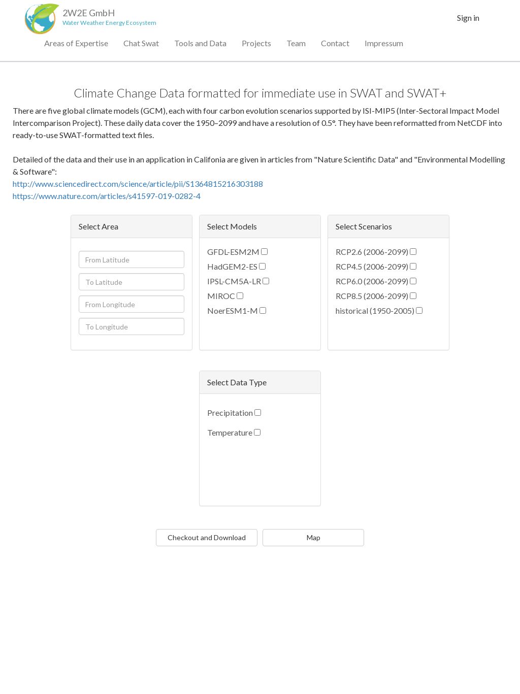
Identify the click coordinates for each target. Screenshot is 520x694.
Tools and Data (200, 45)
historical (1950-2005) (375, 310)
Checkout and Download (207, 537)
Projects (256, 45)
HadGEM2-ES (232, 266)
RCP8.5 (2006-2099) (372, 296)
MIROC (221, 296)
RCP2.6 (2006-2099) (372, 251)
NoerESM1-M (232, 310)
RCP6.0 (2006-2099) (372, 281)
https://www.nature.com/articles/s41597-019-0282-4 (107, 196)
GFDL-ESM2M (233, 251)
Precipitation (230, 412)
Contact (335, 45)
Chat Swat (141, 45)
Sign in (468, 20)
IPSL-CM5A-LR (234, 281)
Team (296, 45)
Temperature (229, 432)
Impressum (384, 45)
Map (313, 537)
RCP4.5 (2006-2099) (372, 266)
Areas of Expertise (76, 45)
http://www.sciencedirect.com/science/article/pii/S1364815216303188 (138, 183)
